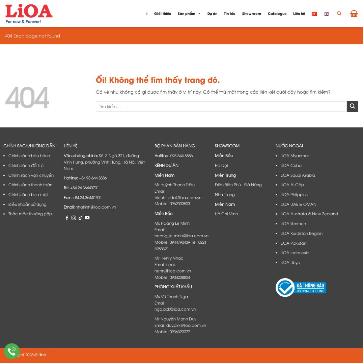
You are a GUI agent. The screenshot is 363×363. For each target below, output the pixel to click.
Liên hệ (299, 13)
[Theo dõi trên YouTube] (87, 218)
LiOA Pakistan (293, 243)
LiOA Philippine (294, 194)
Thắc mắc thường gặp (30, 213)
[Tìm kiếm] (339, 14)
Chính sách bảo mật (28, 194)
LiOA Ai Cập (292, 184)
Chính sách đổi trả (26, 165)
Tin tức (229, 13)
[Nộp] (352, 106)
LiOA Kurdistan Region (302, 233)
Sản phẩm (189, 13)
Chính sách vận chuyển (31, 175)
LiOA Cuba (291, 165)
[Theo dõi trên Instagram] (74, 218)
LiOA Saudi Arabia (298, 175)
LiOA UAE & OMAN (298, 204)
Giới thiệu (162, 13)
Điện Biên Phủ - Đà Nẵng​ (238, 184)
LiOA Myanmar (295, 155)
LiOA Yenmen (293, 223)
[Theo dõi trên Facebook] (67, 218)
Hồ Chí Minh (226, 213)
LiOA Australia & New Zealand (309, 213)
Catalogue (277, 13)
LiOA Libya (290, 262)
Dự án (212, 13)
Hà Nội (221, 165)
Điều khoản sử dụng (27, 204)
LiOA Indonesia (295, 252)
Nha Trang (225, 194)
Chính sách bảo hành (29, 155)
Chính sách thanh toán (30, 184)
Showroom (251, 13)
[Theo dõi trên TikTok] (80, 218)
